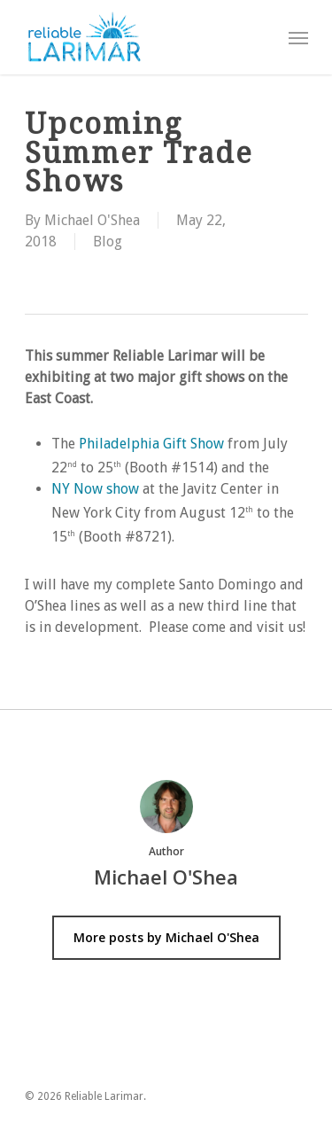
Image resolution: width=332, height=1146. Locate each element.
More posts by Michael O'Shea (166, 937)
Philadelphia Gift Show (151, 443)
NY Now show (95, 488)
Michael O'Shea (92, 220)
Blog (107, 241)
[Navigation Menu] (298, 37)
